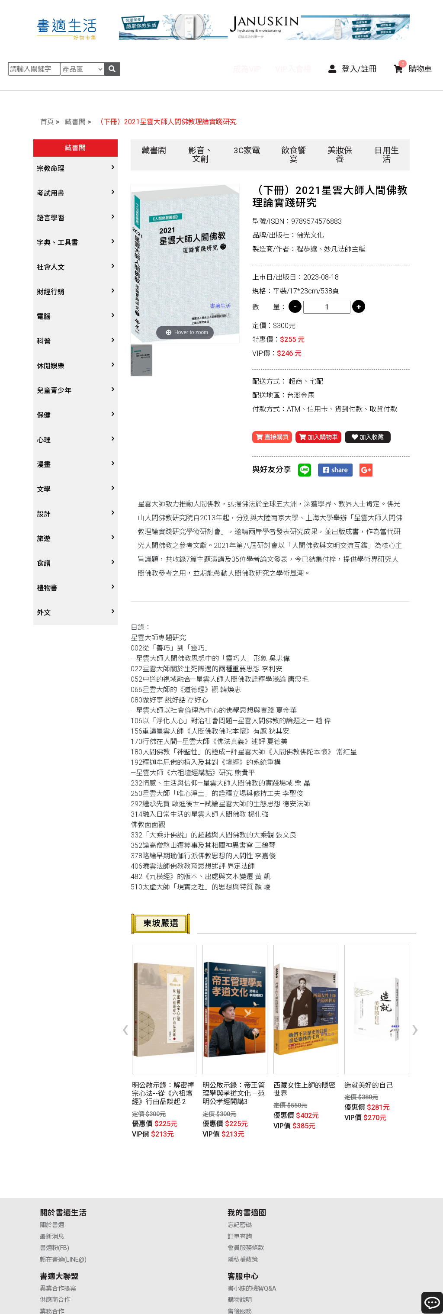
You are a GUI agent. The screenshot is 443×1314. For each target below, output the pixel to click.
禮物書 (47, 588)
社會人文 (50, 267)
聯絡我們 (334, 1216)
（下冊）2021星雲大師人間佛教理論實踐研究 (166, 122)
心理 (44, 440)
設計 (44, 514)
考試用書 (50, 193)
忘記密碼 (146, 1181)
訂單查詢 (146, 1193)
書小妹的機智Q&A (346, 1181)
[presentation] (125, 1015)
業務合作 (240, 1204)
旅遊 (44, 539)
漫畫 (44, 465)
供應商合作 (243, 1193)
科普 (44, 341)
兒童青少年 (54, 390)
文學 (44, 489)
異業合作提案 (246, 1181)
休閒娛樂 (50, 366)
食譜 (44, 563)
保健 (44, 415)
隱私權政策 (149, 1216)
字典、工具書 (57, 242)
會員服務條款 (152, 1204)
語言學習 (50, 218)
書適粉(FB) (54, 1204)
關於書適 (52, 1181)
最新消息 (52, 1193)
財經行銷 (50, 292)
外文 (44, 613)
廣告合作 (240, 1216)
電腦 (44, 316)
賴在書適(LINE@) (63, 1216)
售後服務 (334, 1204)
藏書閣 (75, 122)
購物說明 (334, 1193)
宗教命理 (50, 168)
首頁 (47, 122)
